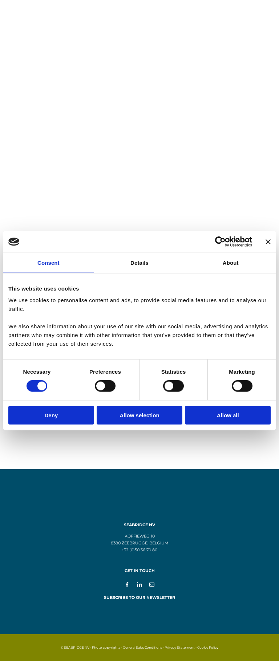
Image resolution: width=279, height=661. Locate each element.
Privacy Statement (180, 647)
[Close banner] (268, 241)
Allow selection (139, 415)
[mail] (151, 584)
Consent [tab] (48, 263)
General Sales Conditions (142, 647)
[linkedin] (139, 584)
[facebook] (127, 584)
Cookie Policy (207, 647)
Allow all (228, 415)
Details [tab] (139, 263)
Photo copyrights (106, 647)
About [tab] (231, 263)
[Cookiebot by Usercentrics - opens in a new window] (220, 241)
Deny (51, 415)
